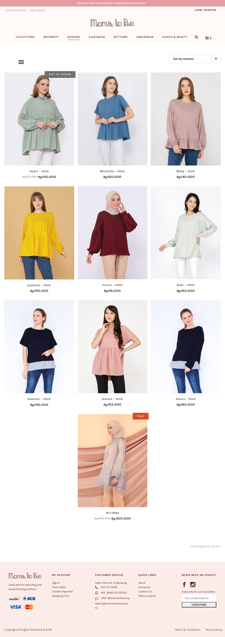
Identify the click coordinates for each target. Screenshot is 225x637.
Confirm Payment (62, 591)
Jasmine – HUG (39, 285)
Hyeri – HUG (39, 171)
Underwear (145, 36)
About (141, 582)
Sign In (56, 582)
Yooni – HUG (112, 285)
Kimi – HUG (186, 285)
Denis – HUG (186, 399)
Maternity (51, 36)
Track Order (59, 587)
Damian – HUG (39, 399)
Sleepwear (97, 36)
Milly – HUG (185, 171)
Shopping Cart (60, 596)
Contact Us (145, 591)
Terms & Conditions (188, 629)
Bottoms (121, 36)
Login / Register (205, 10)
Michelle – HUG (112, 171)
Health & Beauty (175, 36)
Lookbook (144, 587)
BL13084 (112, 513)
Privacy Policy (214, 629)
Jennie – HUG (112, 399)
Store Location (147, 596)
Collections (25, 36)
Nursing (74, 36)
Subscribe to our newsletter (198, 591)
